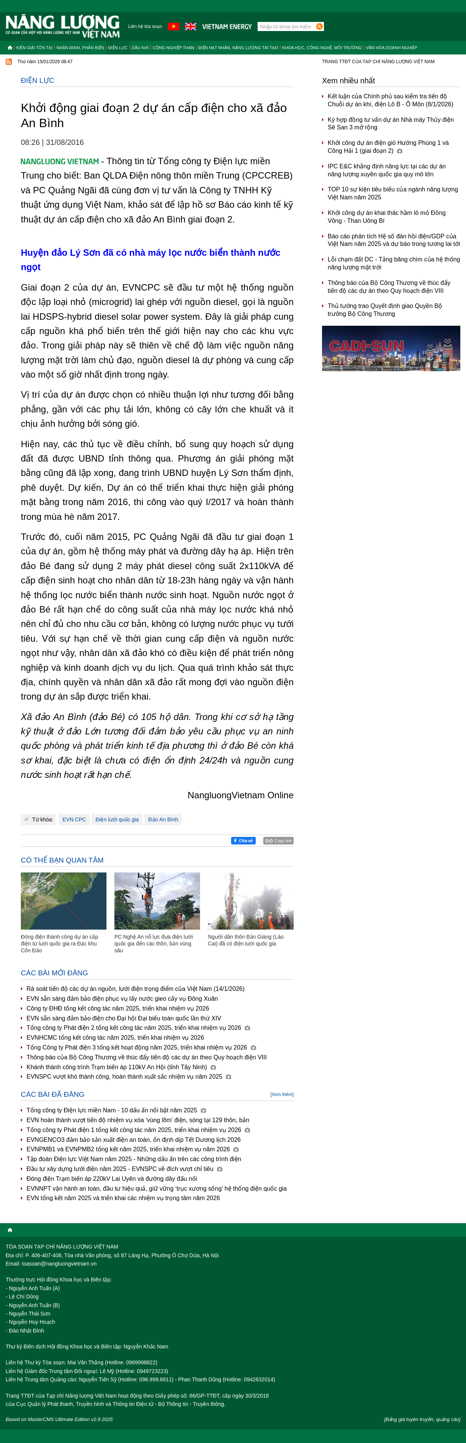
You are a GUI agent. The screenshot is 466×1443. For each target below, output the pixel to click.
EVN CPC (74, 819)
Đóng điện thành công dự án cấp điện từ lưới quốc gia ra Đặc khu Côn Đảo (59, 943)
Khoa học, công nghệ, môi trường (322, 47)
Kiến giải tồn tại (34, 47)
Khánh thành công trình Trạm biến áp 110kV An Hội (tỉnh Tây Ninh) (121, 1067)
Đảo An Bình (163, 819)
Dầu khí (140, 47)
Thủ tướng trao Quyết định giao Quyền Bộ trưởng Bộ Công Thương (385, 310)
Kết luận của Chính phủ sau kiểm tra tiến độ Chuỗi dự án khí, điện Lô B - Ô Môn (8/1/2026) (390, 100)
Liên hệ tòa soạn (145, 26)
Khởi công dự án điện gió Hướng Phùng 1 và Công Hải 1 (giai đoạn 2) (388, 147)
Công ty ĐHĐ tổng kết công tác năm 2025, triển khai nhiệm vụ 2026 (118, 1008)
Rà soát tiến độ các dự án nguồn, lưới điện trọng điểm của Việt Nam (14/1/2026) (136, 989)
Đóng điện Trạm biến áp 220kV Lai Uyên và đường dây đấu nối (112, 1179)
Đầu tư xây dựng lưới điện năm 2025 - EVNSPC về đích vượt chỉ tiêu (124, 1169)
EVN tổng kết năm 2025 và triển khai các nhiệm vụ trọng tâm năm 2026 (123, 1198)
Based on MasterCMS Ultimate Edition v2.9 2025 (59, 1419)
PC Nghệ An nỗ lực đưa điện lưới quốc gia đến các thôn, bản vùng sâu (153, 943)
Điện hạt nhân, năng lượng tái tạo (238, 47)
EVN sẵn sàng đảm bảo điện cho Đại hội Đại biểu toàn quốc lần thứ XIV (124, 1018)
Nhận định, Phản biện (80, 47)
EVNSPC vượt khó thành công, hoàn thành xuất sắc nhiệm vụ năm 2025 (129, 1076)
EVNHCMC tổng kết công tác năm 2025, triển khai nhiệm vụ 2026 (115, 1037)
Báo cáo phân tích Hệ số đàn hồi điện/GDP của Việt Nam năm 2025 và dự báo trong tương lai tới (394, 240)
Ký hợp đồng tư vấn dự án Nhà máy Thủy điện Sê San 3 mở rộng (391, 124)
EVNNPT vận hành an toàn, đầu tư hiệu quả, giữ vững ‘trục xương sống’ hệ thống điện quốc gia (157, 1188)
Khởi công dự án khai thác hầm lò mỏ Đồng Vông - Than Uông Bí (387, 217)
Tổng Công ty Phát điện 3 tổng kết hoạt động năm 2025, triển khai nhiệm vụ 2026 (141, 1047)
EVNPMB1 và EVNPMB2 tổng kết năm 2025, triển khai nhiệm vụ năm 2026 (133, 1149)
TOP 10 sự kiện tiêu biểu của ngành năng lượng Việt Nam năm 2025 (393, 193)
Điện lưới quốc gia (117, 819)
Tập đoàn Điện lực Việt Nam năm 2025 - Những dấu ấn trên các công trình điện (134, 1159)
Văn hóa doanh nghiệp (392, 47)
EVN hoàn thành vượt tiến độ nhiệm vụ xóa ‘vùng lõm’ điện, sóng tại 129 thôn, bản (138, 1120)
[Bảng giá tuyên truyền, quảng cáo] (422, 1419)
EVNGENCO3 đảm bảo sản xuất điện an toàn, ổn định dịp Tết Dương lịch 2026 (134, 1140)
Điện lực (118, 47)
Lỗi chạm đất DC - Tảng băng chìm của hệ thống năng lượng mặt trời (394, 263)
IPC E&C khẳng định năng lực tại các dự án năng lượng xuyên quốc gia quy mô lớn (387, 170)
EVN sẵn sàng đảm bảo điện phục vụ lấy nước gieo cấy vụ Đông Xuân (122, 998)
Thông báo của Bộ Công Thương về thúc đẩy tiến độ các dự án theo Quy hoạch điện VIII (147, 1057)
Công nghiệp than (173, 47)
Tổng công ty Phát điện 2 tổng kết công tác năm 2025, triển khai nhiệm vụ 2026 (138, 1028)
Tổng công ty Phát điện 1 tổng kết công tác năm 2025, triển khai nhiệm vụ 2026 (138, 1130)
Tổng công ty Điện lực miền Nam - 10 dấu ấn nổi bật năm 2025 (116, 1110)
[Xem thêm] (282, 1094)
